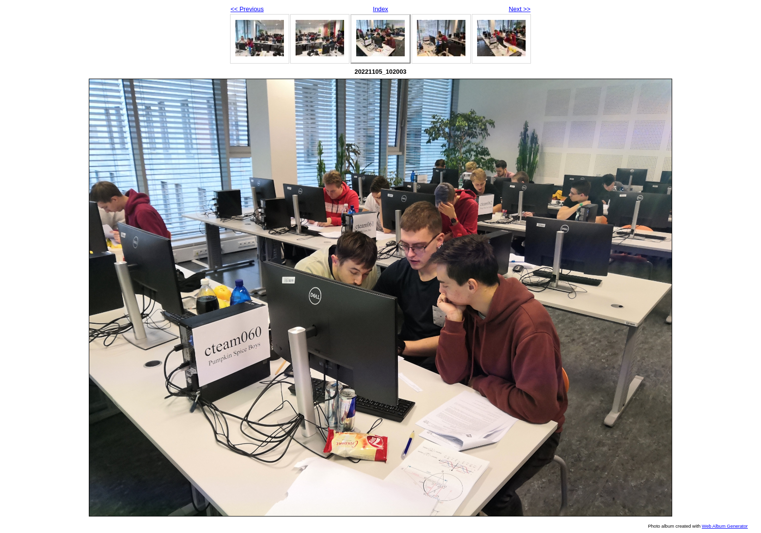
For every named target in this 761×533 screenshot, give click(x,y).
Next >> (519, 9)
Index (380, 9)
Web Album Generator (725, 526)
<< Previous (247, 9)
